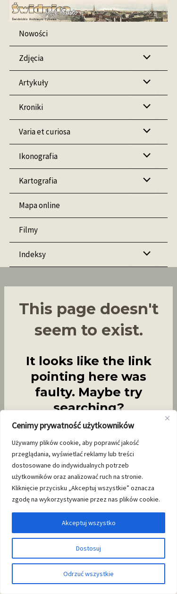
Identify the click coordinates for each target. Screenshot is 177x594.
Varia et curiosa (44, 131)
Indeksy (32, 254)
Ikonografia (38, 156)
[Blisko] (167, 418)
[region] (88, 502)
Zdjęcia (31, 58)
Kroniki (31, 107)
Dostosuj (88, 548)
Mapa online (39, 205)
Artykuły (33, 82)
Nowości (33, 33)
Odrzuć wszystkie (88, 573)
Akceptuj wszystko (89, 523)
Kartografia (38, 181)
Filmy (28, 230)
